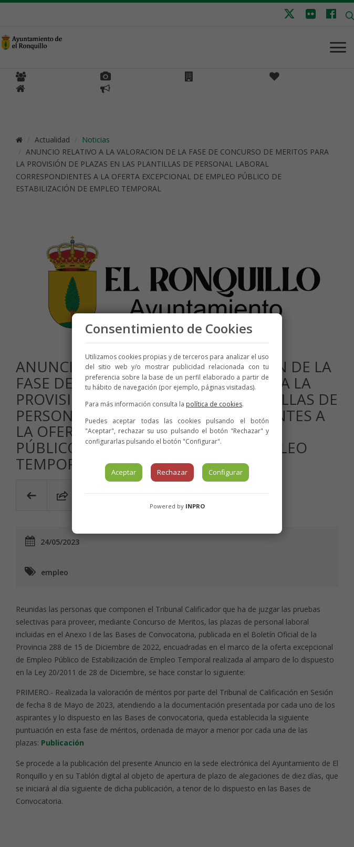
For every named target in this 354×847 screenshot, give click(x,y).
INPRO (195, 506)
